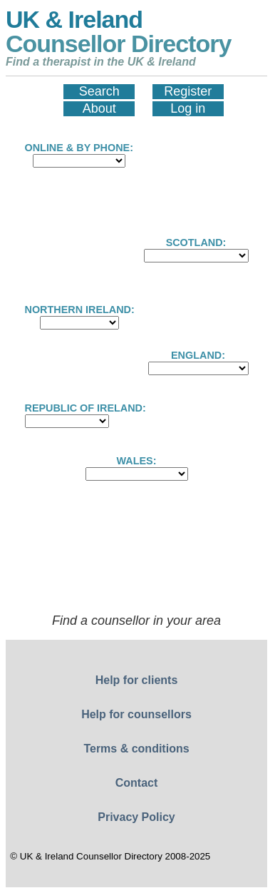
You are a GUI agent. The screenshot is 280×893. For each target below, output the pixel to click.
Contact (136, 783)
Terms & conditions (136, 749)
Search (99, 91)
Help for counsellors (136, 714)
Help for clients (136, 680)
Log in (187, 108)
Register (188, 91)
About (99, 108)
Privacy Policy (136, 817)
